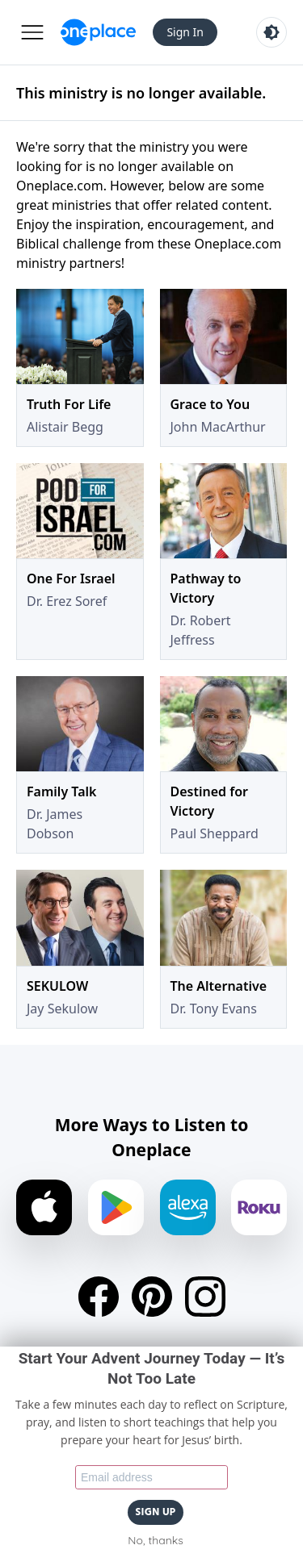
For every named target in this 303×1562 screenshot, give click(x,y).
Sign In (185, 32)
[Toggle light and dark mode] (271, 32)
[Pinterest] (152, 1296)
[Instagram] (205, 1296)
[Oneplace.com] (98, 32)
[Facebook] (98, 1296)
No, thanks (155, 1540)
